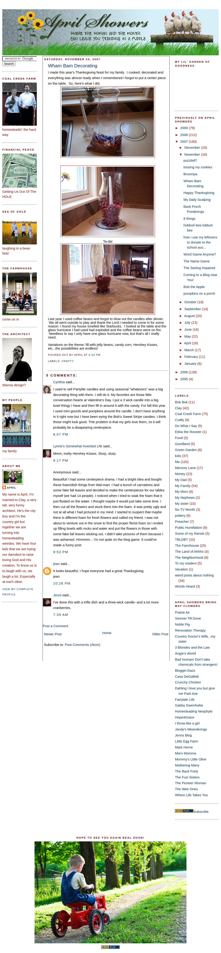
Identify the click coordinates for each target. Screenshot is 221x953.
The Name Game (196, 261)
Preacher (182, 521)
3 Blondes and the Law (192, 647)
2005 (184, 379)
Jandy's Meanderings (191, 729)
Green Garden (186, 450)
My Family (182, 486)
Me (177, 462)
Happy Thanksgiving (198, 193)
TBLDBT (181, 539)
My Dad (181, 480)
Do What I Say (186, 426)
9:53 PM (60, 552)
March (189, 350)
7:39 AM (60, 615)
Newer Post (53, 634)
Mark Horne (184, 747)
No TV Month (185, 509)
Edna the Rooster (188, 432)
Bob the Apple (194, 287)
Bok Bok (181, 402)
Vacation (181, 569)
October (191, 302)
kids (178, 456)
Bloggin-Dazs (185, 670)
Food (179, 438)
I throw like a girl (187, 723)
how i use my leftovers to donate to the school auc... (200, 242)
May (188, 336)
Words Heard (185, 586)
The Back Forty (186, 771)
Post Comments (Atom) (82, 645)
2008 (184, 135)
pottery (180, 515)
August (190, 316)
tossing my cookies (197, 167)
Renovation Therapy (190, 630)
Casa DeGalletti (187, 676)
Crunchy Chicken (188, 682)
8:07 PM (60, 434)
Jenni (57, 595)
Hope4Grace (184, 717)
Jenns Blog (183, 735)
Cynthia (59, 382)
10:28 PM (61, 583)
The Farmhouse (187, 545)
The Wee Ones (186, 789)
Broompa (190, 174)
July (187, 322)
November (192, 154)
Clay (178, 408)
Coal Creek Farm (188, 414)
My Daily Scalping (197, 200)
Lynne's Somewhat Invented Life (77, 446)
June (188, 329)
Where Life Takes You (191, 795)
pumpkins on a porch (199, 293)
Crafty (68, 361)
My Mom (181, 491)
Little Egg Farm (186, 741)
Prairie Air (182, 612)
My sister (182, 503)
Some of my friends (189, 533)
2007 (184, 141)
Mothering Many (187, 765)
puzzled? (190, 160)
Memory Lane (185, 468)
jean (56, 564)
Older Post (160, 634)
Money (180, 474)
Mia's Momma (185, 753)
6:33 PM (94, 354)
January (191, 363)
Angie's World (185, 653)
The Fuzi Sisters (187, 777)
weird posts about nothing (194, 575)
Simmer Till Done (188, 618)
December (192, 147)
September (193, 309)
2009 (184, 128)
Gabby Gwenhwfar (189, 705)
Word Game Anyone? (199, 254)
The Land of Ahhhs (189, 551)
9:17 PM (60, 460)
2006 (184, 372)
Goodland (182, 444)
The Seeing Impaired (199, 268)
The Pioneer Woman (190, 783)
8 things (189, 218)
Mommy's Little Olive (190, 759)
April (11, 487)
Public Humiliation (188, 527)
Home (107, 633)
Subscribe (201, 811)
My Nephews (185, 497)
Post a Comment (55, 626)
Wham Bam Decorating (72, 65)
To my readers (186, 563)
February (191, 357)
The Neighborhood (189, 557)
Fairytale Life (185, 699)
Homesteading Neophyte (193, 711)
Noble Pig (182, 624)
